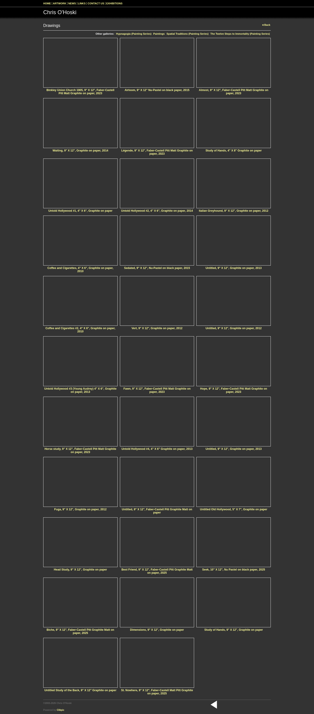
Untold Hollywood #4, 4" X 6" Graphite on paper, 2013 (157, 449)
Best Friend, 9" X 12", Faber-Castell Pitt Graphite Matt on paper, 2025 (157, 571)
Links (82, 3)
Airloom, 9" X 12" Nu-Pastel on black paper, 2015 (157, 90)
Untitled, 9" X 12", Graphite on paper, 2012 (233, 328)
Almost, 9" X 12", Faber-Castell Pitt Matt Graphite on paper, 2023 (233, 92)
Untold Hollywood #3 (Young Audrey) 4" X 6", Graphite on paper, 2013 (80, 390)
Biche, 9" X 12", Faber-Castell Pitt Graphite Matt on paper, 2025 (80, 631)
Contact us (96, 3)
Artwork (59, 3)
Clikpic (60, 710)
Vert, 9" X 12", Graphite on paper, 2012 (157, 328)
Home (47, 3)
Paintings (159, 33)
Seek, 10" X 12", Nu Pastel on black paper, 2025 (233, 569)
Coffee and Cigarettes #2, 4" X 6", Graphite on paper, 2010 (80, 330)
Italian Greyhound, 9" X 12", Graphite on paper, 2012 (233, 210)
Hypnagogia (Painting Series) (133, 33)
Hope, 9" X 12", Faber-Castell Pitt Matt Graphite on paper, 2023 (233, 390)
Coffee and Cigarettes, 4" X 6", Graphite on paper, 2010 (80, 269)
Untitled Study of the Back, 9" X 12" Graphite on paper (80, 690)
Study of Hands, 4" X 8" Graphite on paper (233, 150)
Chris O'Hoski (59, 12)
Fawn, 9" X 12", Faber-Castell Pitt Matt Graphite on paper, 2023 (157, 390)
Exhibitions (114, 3)
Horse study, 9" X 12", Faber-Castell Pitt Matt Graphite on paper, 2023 (80, 450)
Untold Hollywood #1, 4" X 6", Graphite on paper (80, 210)
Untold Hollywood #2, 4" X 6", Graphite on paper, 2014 (157, 210)
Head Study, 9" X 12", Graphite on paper (80, 569)
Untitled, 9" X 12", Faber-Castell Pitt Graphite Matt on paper (157, 511)
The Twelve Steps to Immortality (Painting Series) (240, 33)
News (72, 3)
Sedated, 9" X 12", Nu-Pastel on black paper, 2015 (157, 268)
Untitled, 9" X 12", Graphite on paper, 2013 (233, 268)
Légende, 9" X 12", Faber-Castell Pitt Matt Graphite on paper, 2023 (157, 152)
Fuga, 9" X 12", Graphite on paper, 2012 (80, 509)
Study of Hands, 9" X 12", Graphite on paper (233, 629)
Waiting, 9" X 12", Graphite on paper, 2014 (80, 150)
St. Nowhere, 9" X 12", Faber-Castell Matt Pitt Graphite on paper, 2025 (157, 692)
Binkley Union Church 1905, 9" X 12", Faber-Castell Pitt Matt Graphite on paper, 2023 (80, 92)
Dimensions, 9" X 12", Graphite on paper (157, 629)
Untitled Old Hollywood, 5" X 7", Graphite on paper (233, 509)
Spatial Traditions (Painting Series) (188, 33)
